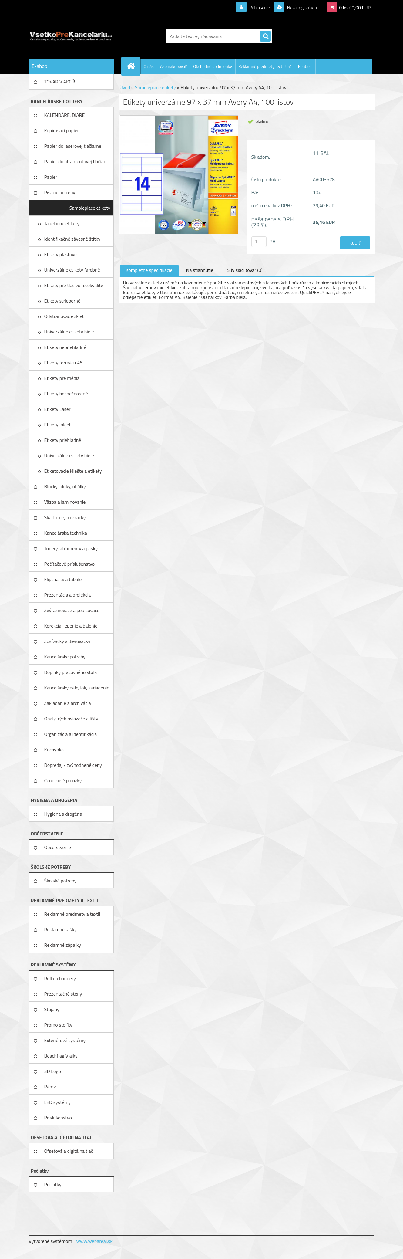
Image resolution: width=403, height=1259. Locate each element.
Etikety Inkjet (58, 424)
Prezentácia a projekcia (67, 594)
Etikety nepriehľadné (65, 347)
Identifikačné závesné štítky (73, 238)
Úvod (125, 87)
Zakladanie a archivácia (67, 703)
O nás (149, 66)
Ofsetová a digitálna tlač (68, 1151)
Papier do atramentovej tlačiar (75, 161)
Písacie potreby (59, 192)
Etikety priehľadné (63, 440)
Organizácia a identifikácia (70, 734)
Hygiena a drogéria (63, 813)
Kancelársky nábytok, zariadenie (76, 687)
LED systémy (57, 1102)
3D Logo (52, 1071)
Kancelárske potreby (65, 656)
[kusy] (259, 241)
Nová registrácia (300, 7)
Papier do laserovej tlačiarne (73, 146)
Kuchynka (54, 749)
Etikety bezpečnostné (66, 393)
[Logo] (70, 36)
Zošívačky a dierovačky (67, 641)
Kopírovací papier (61, 130)
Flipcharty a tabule (63, 579)
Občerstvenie (57, 847)
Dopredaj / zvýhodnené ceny (73, 765)
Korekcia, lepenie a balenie (71, 625)
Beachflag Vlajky (61, 1055)
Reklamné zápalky (62, 945)
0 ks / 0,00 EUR (355, 7)
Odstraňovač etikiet (64, 316)
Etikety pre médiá (62, 378)
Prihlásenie (255, 7)
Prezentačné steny (63, 993)
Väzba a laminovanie (65, 502)
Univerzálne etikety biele (69, 331)
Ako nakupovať (173, 66)
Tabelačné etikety (62, 223)
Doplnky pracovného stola (70, 672)
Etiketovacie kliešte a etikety (73, 471)
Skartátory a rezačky (65, 517)
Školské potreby (60, 880)
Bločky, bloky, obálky (65, 486)
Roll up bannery (60, 978)
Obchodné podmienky (212, 66)
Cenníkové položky (63, 780)
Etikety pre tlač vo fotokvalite (74, 285)
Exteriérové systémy (65, 1040)
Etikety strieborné (63, 300)
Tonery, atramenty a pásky (71, 548)
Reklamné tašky (60, 929)
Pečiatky (53, 1184)
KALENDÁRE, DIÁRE (64, 115)
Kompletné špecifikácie (149, 270)
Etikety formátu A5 (63, 362)
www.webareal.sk (94, 1241)
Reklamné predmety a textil (72, 914)
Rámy (50, 1086)
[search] (265, 36)
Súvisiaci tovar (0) (244, 270)
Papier (50, 177)
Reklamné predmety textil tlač (265, 66)
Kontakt (305, 66)
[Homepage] (133, 66)
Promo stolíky (58, 1024)
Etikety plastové (61, 254)
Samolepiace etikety (89, 208)
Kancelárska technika (65, 532)
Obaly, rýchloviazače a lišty (71, 718)
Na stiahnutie (199, 270)
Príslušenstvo (58, 1117)
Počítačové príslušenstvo (69, 563)
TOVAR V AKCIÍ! (59, 81)
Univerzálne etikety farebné (72, 269)
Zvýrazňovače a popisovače (71, 610)
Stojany (51, 1009)
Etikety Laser (58, 409)
